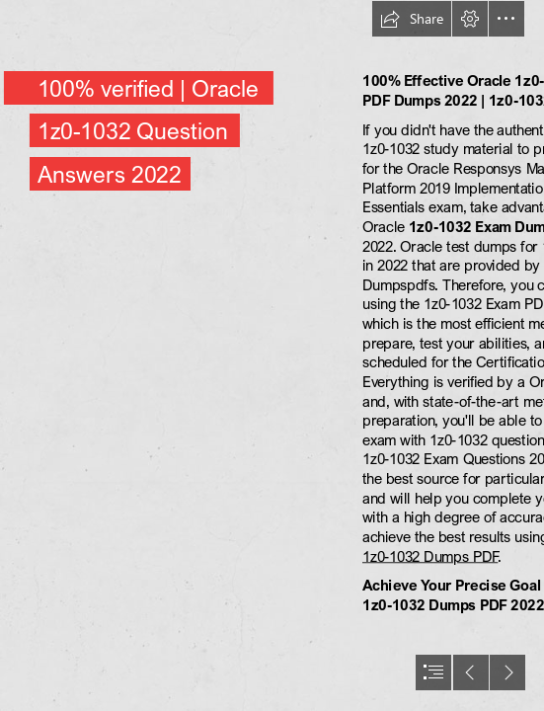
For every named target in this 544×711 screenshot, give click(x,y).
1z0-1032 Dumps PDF (430, 556)
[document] (272, 355)
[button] (411, 19)
